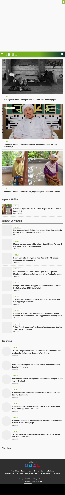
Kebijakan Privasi (32, 474)
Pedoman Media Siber (14, 474)
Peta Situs (15, 471)
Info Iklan (50, 471)
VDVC (40, 481)
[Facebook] (26, 465)
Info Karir (56, 474)
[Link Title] (2, 54)
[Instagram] (34, 465)
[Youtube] (38, 465)
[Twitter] (30, 465)
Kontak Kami (39, 471)
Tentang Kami (26, 471)
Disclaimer (45, 474)
